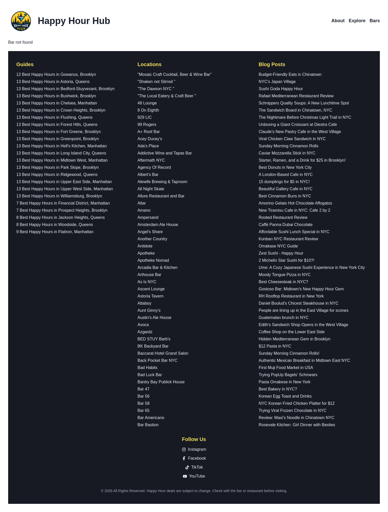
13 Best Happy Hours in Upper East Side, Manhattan (64, 182)
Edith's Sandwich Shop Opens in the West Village (303, 325)
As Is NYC (146, 282)
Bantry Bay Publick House (161, 382)
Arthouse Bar (149, 274)
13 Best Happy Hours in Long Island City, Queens (61, 153)
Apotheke (146, 253)
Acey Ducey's (149, 139)
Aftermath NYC (151, 160)
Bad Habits (147, 367)
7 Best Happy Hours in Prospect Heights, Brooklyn (62, 210)
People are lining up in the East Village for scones (303, 310)
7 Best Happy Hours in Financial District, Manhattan (63, 203)
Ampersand (147, 217)
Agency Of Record (154, 167)
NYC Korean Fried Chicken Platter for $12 (297, 403)
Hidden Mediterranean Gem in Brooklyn (294, 339)
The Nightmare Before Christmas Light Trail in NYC (305, 117)
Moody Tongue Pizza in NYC (284, 274)
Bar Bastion (148, 425)
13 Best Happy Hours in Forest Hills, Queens (56, 124)
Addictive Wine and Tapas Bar (164, 153)
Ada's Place (148, 146)
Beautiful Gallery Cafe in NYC (285, 189)
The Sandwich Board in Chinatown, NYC (295, 110)
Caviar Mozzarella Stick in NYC (287, 153)
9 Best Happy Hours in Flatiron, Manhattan (54, 232)
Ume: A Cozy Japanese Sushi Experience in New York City (312, 267)
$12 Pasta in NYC (275, 346)
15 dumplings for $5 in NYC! (284, 182)
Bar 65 (143, 410)
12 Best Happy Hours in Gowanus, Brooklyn (56, 74)
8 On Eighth (148, 110)
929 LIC (144, 117)
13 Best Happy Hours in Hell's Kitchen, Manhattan (61, 146)
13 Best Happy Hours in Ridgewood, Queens (56, 174)
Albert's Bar (147, 174)
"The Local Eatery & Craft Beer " (166, 96)
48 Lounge (147, 103)
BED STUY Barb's (153, 339)
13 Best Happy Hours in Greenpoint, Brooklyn (57, 139)
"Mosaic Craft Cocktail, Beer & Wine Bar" (174, 74)
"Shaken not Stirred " (156, 81)
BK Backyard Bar (153, 346)
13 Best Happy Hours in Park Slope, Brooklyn (57, 167)
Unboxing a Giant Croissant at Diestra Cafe (298, 124)
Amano (144, 210)
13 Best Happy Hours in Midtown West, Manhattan (62, 160)
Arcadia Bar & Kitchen (157, 267)
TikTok (194, 467)
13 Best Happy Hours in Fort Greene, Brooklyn (58, 131)
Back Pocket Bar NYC (157, 360)
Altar (141, 203)
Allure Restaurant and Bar (160, 196)
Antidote (145, 246)
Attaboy (144, 303)
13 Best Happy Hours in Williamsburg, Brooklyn (59, 196)
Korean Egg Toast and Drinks (285, 396)
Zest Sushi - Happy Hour (281, 253)
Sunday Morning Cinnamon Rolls (288, 146)
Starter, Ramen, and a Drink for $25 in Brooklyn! (302, 160)
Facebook (194, 458)
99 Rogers (146, 124)
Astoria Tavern (150, 296)
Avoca (143, 325)
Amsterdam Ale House (157, 224)
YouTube (194, 476)
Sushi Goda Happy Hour (281, 89)
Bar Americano (150, 417)
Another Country (152, 239)
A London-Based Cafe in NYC (286, 174)
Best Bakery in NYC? (278, 389)
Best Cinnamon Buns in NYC (285, 196)
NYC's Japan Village (277, 81)
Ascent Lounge (151, 289)
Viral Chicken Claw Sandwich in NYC (292, 139)
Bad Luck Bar (149, 375)
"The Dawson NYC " (155, 89)
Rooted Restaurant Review (283, 217)
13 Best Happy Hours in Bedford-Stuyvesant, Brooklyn (65, 89)
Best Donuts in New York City (285, 167)
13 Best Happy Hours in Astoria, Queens (53, 81)
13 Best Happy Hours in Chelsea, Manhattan (56, 103)
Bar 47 (143, 389)
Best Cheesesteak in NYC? (283, 282)
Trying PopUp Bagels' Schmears (288, 375)
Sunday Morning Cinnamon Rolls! (289, 353)
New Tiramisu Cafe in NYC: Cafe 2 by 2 (294, 210)
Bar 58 (143, 403)
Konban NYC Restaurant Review (288, 239)
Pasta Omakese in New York (284, 382)
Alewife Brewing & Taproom (162, 182)
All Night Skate (150, 189)
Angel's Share (150, 232)
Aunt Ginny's (148, 310)
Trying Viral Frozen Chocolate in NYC (293, 410)
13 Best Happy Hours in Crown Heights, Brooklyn (61, 110)
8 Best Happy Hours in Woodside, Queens (54, 224)
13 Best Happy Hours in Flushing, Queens (54, 117)
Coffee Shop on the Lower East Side (292, 332)
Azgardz (145, 332)
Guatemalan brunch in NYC (284, 317)
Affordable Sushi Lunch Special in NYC (294, 232)
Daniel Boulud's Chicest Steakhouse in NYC (299, 303)
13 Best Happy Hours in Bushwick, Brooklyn (56, 96)
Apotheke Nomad (153, 260)
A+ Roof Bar (148, 131)
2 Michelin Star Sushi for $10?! (286, 260)
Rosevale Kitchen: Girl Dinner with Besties (297, 425)
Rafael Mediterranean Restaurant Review (296, 96)
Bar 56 (143, 396)
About (338, 20)
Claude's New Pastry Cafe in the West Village (300, 131)
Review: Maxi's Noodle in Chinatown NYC (296, 417)
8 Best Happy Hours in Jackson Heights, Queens (60, 217)
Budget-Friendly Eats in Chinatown (290, 74)
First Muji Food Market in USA (286, 367)
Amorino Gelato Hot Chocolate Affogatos (295, 203)
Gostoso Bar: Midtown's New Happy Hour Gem (301, 289)
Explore (357, 20)
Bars (375, 20)
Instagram (194, 449)
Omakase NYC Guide (278, 246)
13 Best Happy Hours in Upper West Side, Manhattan (64, 189)
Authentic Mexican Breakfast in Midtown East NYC (304, 360)
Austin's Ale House (154, 317)
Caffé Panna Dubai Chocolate (285, 224)
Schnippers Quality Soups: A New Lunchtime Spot (304, 103)
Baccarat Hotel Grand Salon (162, 353)
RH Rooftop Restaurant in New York (291, 296)
